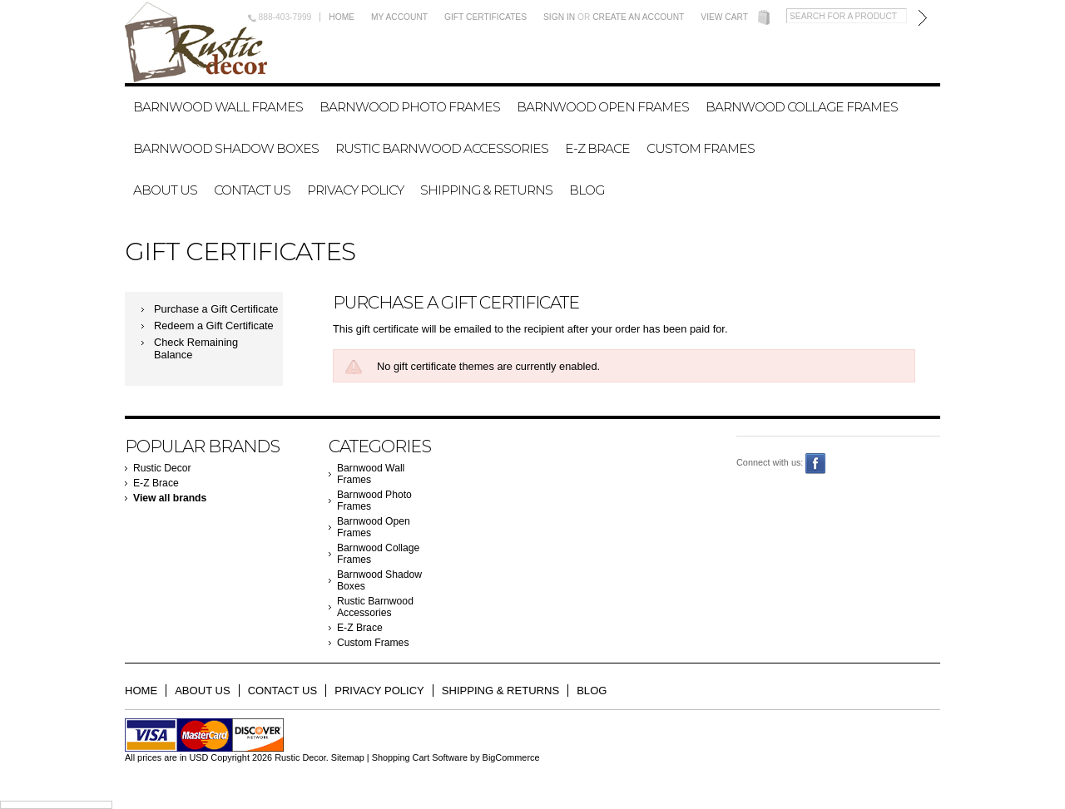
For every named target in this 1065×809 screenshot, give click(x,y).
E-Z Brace (597, 148)
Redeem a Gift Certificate (214, 325)
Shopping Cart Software (420, 757)
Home (341, 17)
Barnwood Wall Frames (218, 107)
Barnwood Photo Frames (410, 107)
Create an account (638, 17)
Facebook (815, 463)
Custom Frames (700, 148)
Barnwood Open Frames (603, 107)
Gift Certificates (485, 17)
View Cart (724, 17)
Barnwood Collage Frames (802, 107)
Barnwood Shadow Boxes (226, 148)
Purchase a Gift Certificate (216, 309)
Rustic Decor (162, 468)
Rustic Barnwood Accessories (441, 148)
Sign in (559, 17)
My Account (399, 17)
